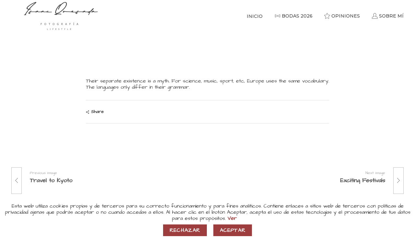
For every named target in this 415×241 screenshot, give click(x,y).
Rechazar (185, 230)
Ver (232, 218)
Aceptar (232, 230)
